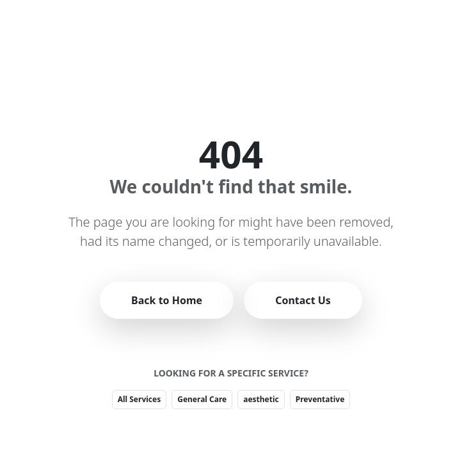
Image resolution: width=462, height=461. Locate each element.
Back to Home (166, 300)
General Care (202, 399)
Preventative (320, 399)
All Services (139, 399)
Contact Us (303, 300)
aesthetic (261, 399)
